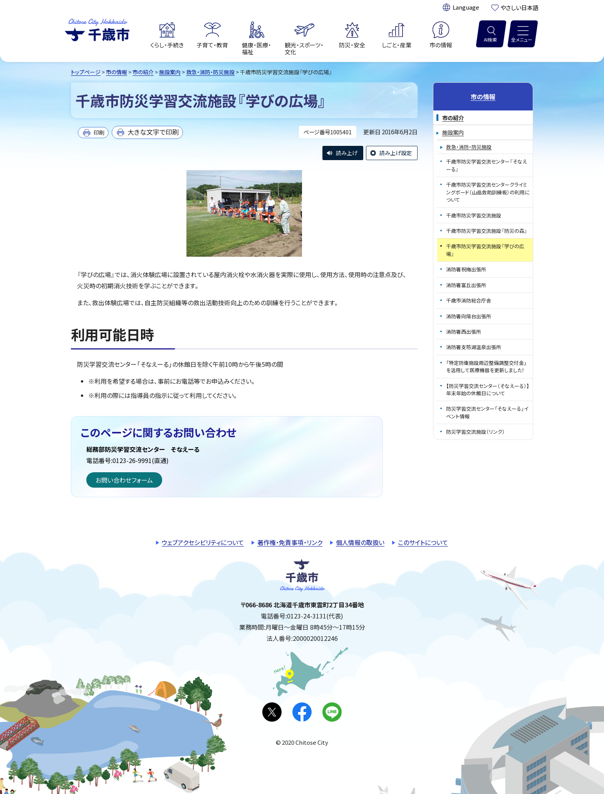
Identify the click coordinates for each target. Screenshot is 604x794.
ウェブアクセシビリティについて (203, 542)
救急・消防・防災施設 (210, 72)
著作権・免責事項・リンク (289, 542)
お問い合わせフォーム (124, 480)
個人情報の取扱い (360, 542)
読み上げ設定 (395, 153)
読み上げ (346, 153)
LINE (332, 712)
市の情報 (116, 72)
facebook (302, 712)
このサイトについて (423, 542)
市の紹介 (143, 72)
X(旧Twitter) (272, 712)
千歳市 (97, 29)
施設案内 (170, 72)
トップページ (86, 72)
